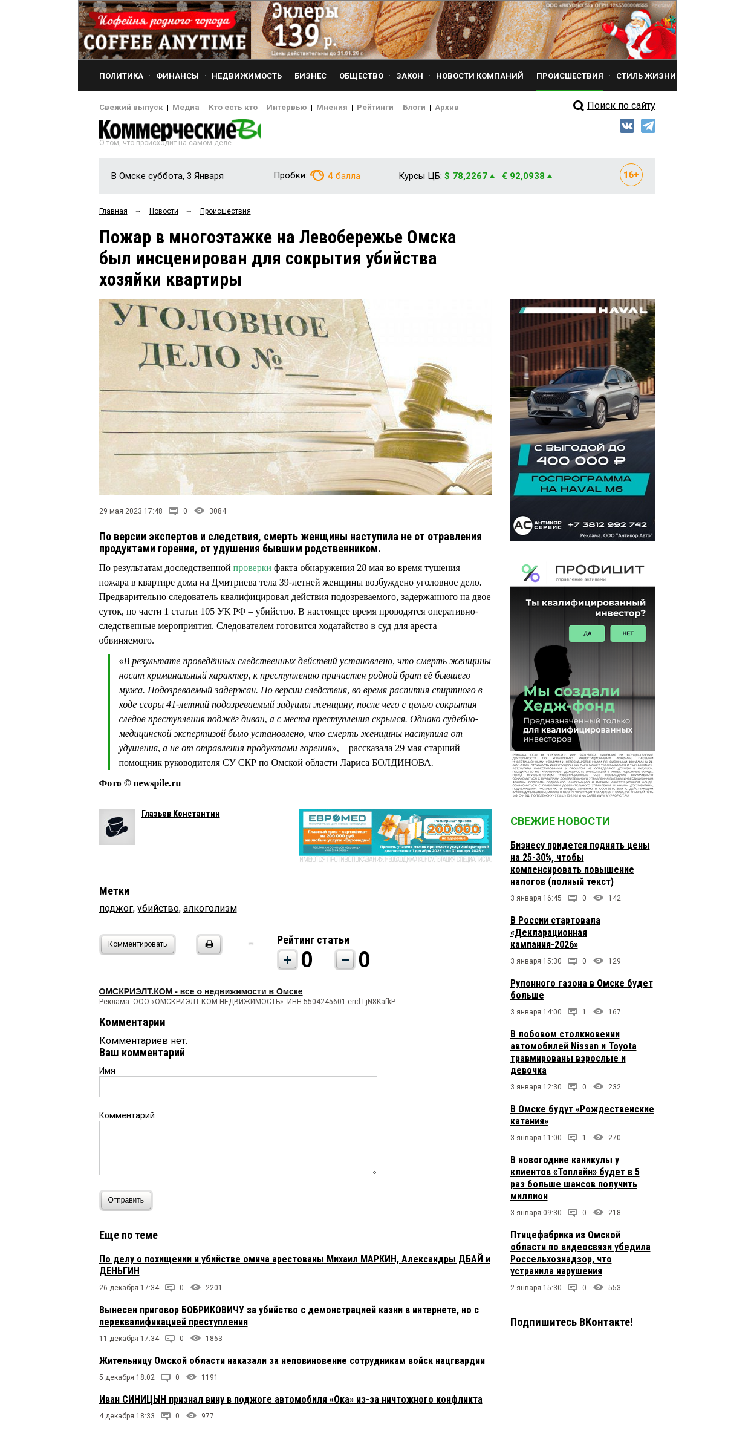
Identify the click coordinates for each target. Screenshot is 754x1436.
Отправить (129, 1204)
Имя (107, 1074)
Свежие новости (560, 824)
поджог (116, 912)
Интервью (262, 107)
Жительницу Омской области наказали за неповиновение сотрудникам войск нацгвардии (292, 1364)
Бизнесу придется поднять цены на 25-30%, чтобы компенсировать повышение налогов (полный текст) (580, 867)
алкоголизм (210, 912)
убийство (158, 912)
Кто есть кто (216, 107)
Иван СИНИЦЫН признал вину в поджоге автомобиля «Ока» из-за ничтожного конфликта (291, 1403)
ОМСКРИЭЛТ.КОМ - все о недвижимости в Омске (201, 995)
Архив (404, 107)
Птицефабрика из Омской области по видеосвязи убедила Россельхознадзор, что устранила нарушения (580, 1257)
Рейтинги (340, 107)
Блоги (375, 107)
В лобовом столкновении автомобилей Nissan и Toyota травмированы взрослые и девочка (573, 1056)
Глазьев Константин (180, 817)
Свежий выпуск (126, 107)
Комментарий (127, 1119)
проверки (252, 571)
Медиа (174, 107)
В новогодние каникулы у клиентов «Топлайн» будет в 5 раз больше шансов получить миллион (575, 1182)
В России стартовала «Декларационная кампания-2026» (555, 936)
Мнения (302, 107)
